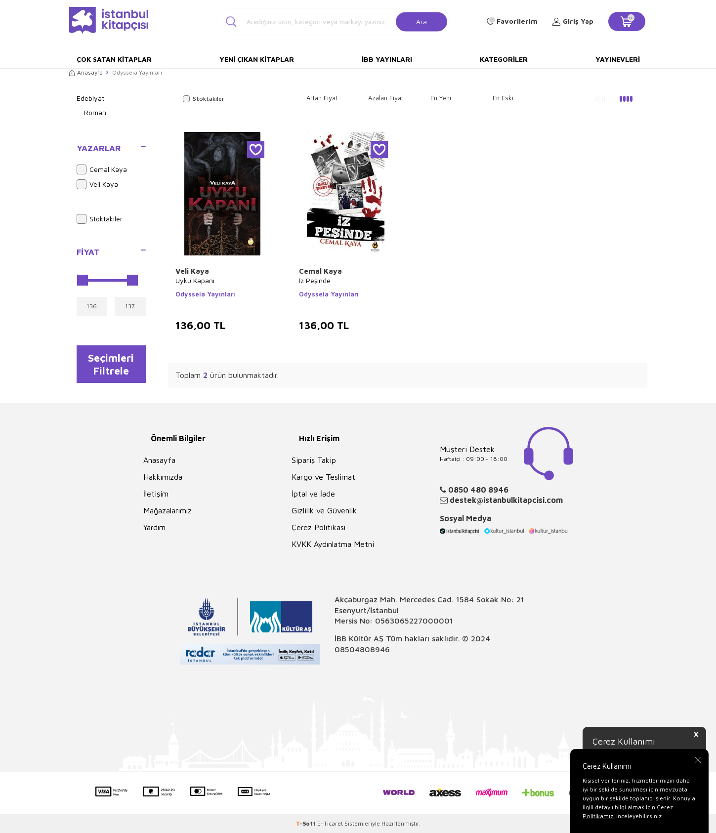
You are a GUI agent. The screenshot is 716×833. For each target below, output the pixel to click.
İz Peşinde (315, 280)
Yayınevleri (617, 59)
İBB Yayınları (387, 59)
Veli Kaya (97, 184)
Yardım (154, 527)
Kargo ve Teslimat (323, 476)
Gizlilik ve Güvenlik (324, 510)
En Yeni (440, 98)
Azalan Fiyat (385, 98)
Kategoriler (504, 59)
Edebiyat (90, 98)
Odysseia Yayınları (205, 294)
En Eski (503, 98)
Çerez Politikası (318, 527)
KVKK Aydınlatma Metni (333, 544)
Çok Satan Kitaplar (114, 59)
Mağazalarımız (167, 510)
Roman (95, 112)
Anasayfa (86, 72)
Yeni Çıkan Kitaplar (256, 59)
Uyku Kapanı (194, 280)
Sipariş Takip (314, 460)
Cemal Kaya (102, 169)
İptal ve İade (313, 493)
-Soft (306, 823)
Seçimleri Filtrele (110, 364)
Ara (421, 21)
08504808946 (362, 649)
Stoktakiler (100, 219)
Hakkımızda (162, 476)
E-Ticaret (330, 823)
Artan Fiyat (321, 98)
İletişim (155, 493)
